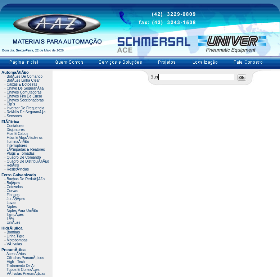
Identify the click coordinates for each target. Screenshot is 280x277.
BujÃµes (13, 183)
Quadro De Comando (23, 157)
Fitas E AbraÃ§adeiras (24, 138)
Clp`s (10, 104)
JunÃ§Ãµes (15, 199)
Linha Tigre (15, 236)
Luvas (11, 203)
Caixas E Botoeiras (21, 84)
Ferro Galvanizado (18, 175)
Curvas (12, 191)
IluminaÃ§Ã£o (17, 142)
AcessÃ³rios (16, 254)
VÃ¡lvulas (14, 244)
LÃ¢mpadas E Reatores (25, 149)
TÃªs (10, 219)
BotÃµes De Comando (24, 76)
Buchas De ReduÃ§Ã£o (25, 179)
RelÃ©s (12, 165)
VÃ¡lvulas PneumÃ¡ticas (25, 274)
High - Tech (15, 262)
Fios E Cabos (17, 134)
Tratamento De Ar (20, 266)
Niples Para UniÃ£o (22, 211)
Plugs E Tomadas (20, 153)
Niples (11, 207)
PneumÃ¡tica (13, 250)
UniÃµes (13, 222)
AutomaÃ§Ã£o (15, 72)
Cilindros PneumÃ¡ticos (25, 258)
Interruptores (16, 145)
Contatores (15, 126)
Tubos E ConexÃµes (23, 270)
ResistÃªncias (17, 169)
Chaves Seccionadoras (25, 100)
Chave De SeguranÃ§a (25, 88)
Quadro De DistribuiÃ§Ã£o (27, 161)
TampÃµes (14, 215)
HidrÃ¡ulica (12, 228)
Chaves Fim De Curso (24, 96)
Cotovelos (14, 187)
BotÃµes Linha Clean (23, 80)
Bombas (13, 232)
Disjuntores (15, 130)
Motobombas (16, 240)
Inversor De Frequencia (25, 108)
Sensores (14, 116)
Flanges (12, 195)
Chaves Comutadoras (23, 92)
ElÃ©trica (10, 121)
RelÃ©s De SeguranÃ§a (25, 112)
